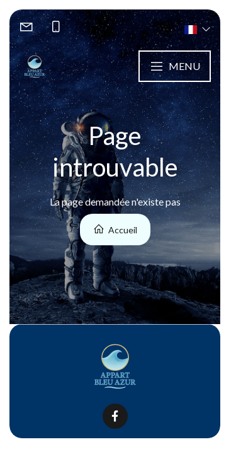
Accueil (115, 229)
